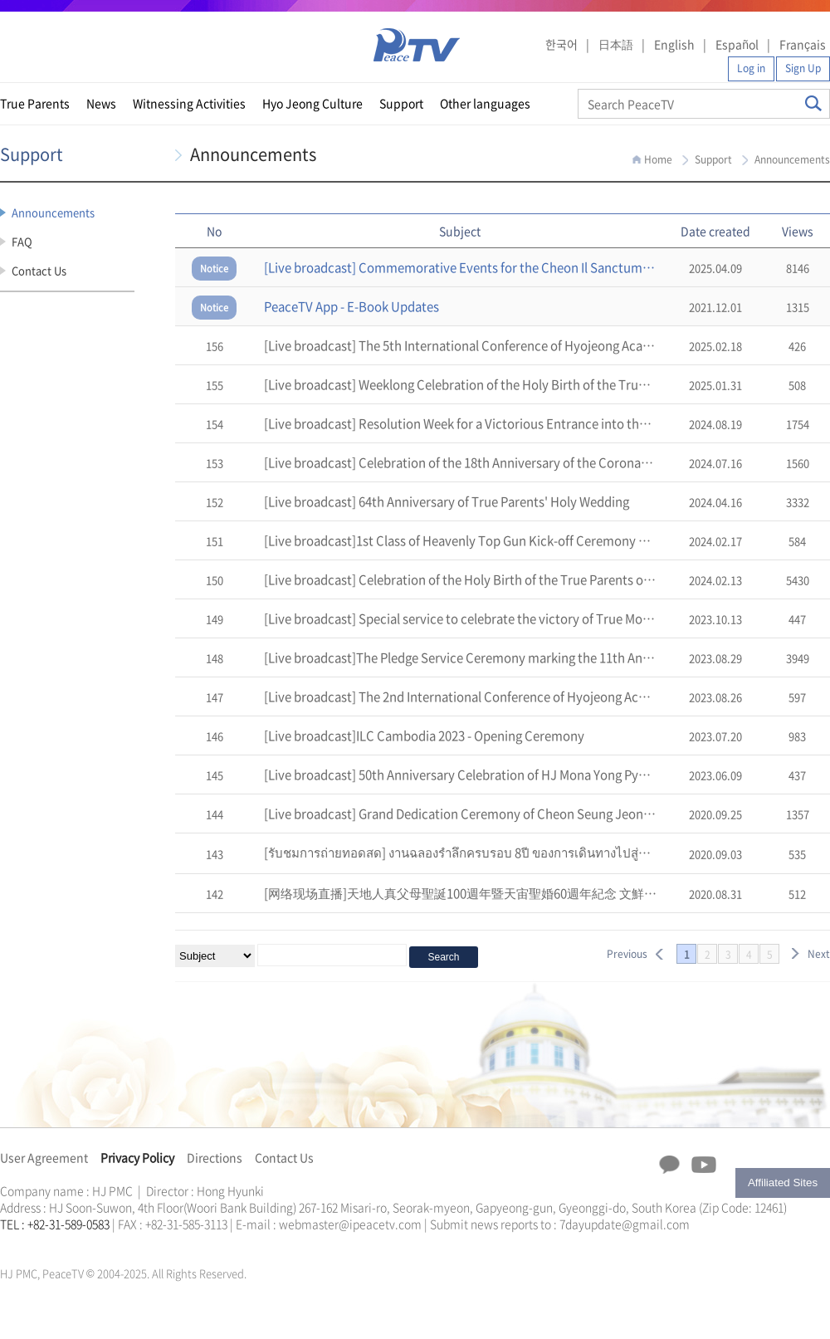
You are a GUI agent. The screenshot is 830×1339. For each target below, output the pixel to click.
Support (401, 103)
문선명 (17, 1243)
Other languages (485, 103)
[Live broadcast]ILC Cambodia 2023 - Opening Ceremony (424, 735)
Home (658, 159)
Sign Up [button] (803, 68)
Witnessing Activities (189, 103)
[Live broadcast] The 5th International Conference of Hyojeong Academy (469, 345)
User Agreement (44, 1157)
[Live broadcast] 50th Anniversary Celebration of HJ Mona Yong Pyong (462, 774)
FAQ (22, 241)
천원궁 (58, 1243)
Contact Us (39, 270)
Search (813, 103)
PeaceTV (417, 45)
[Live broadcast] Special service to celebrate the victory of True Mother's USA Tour (498, 618)
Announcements (53, 212)
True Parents (35, 103)
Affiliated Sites (783, 1182)
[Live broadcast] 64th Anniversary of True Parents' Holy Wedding (446, 501)
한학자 (5, 1243)
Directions (214, 1157)
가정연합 (44, 1243)
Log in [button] (751, 68)
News (101, 103)
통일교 (30, 1243)
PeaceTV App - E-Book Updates (351, 306)
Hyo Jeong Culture (312, 103)
